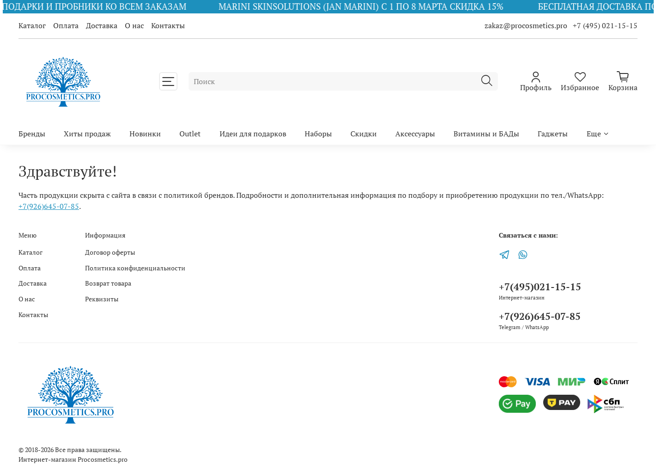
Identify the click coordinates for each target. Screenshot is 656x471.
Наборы (318, 133)
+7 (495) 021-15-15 (605, 25)
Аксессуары (415, 133)
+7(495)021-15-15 (540, 286)
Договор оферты (110, 252)
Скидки (363, 133)
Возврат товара (108, 283)
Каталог (32, 25)
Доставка (101, 25)
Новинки (145, 133)
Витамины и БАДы (486, 133)
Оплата (66, 25)
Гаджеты (553, 133)
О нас (134, 25)
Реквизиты (101, 298)
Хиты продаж (87, 133)
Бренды (31, 133)
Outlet (190, 133)
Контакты (168, 25)
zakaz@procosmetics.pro (526, 25)
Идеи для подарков (253, 133)
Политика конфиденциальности (135, 267)
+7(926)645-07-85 (48, 206)
